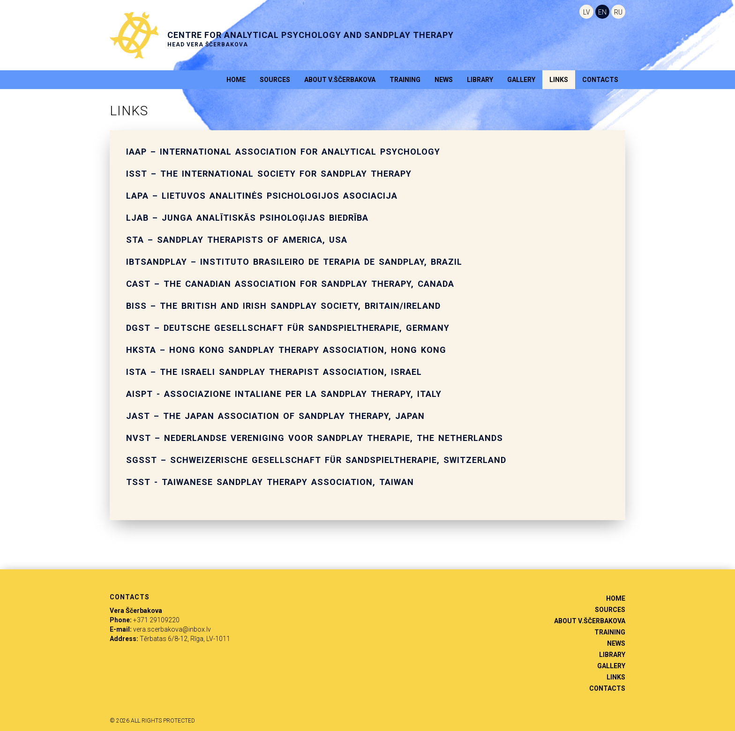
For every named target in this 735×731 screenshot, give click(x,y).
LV (586, 12)
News (444, 79)
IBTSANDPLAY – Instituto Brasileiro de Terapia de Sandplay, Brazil (294, 262)
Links (558, 79)
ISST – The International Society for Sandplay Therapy (269, 174)
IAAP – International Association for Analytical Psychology (283, 152)
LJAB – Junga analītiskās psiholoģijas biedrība (247, 218)
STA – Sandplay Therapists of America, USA (236, 240)
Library (480, 79)
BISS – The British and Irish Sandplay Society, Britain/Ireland (283, 306)
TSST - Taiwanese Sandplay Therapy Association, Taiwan (270, 482)
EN (602, 12)
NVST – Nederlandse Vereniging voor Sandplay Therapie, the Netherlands (314, 438)
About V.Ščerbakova (339, 79)
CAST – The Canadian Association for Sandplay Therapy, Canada (290, 284)
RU (618, 12)
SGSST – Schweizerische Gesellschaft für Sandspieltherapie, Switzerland (316, 460)
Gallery (521, 79)
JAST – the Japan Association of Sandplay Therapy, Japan (275, 416)
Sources (275, 79)
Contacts (600, 79)
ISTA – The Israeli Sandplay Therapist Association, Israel (274, 372)
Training (405, 79)
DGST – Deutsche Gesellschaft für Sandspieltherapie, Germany (288, 328)
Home (236, 79)
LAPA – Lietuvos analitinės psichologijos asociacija (262, 196)
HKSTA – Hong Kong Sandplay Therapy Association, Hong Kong (286, 350)
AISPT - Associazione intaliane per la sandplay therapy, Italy (284, 394)
